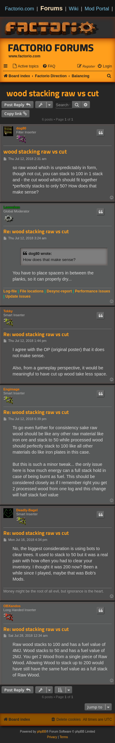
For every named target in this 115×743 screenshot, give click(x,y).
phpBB (41, 731)
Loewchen (11, 207)
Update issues (18, 296)
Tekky (8, 311)
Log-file (10, 291)
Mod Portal (97, 8)
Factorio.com (19, 8)
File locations (32, 291)
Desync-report (59, 291)
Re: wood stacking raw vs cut (36, 231)
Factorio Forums (51, 47)
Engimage (11, 389)
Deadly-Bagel (27, 510)
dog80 (21, 128)
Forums (51, 8)
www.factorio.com (24, 56)
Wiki (74, 8)
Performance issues (92, 291)
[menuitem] (25, 66)
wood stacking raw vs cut (52, 93)
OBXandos (12, 606)
